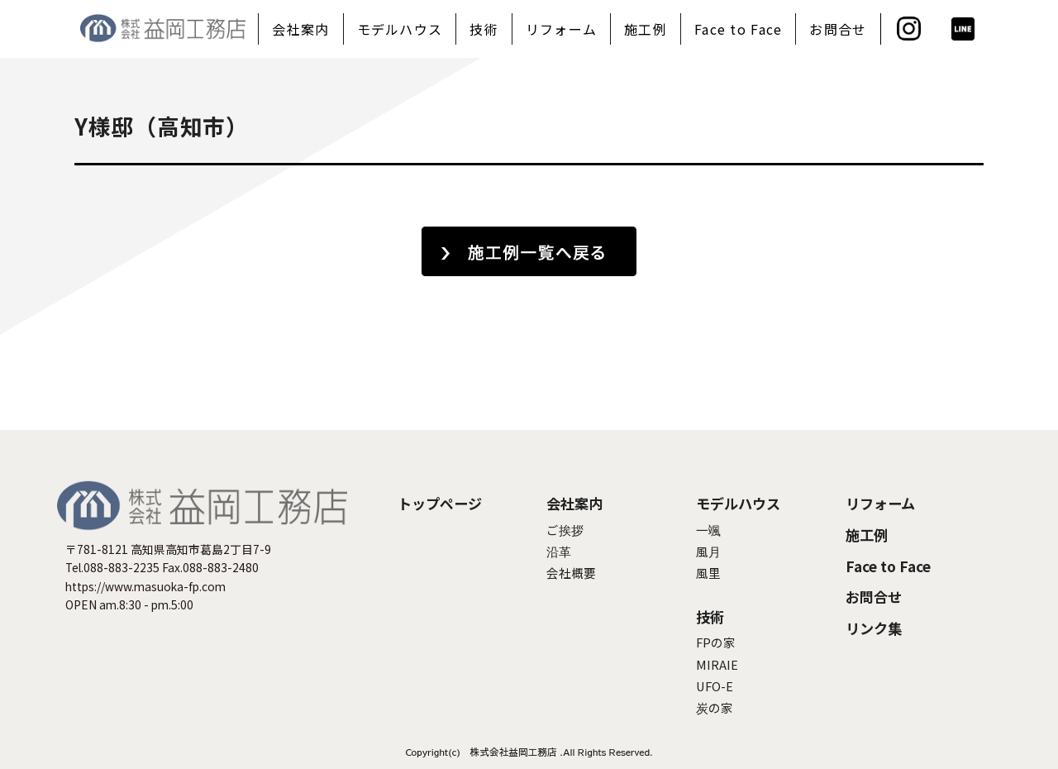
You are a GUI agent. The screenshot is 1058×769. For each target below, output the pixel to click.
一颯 (708, 529)
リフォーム (561, 29)
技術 (483, 29)
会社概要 (571, 572)
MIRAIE (717, 664)
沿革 (558, 551)
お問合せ (837, 29)
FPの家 (716, 642)
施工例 (645, 29)
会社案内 (300, 29)
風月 (708, 551)
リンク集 (874, 628)
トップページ (440, 503)
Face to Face (738, 29)
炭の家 (714, 707)
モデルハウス (400, 29)
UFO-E (714, 686)
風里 (708, 572)
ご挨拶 (565, 529)
